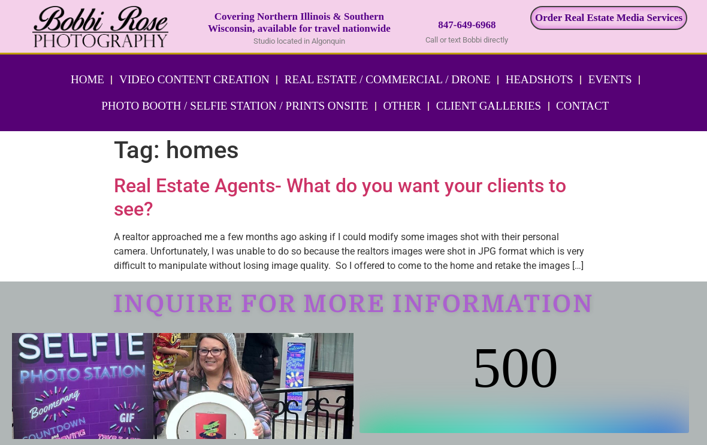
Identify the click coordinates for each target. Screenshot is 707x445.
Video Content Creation (194, 79)
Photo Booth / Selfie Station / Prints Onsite (234, 105)
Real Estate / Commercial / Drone (388, 79)
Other (402, 105)
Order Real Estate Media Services (608, 17)
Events (610, 79)
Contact (582, 105)
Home (87, 79)
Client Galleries (488, 105)
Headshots (539, 79)
